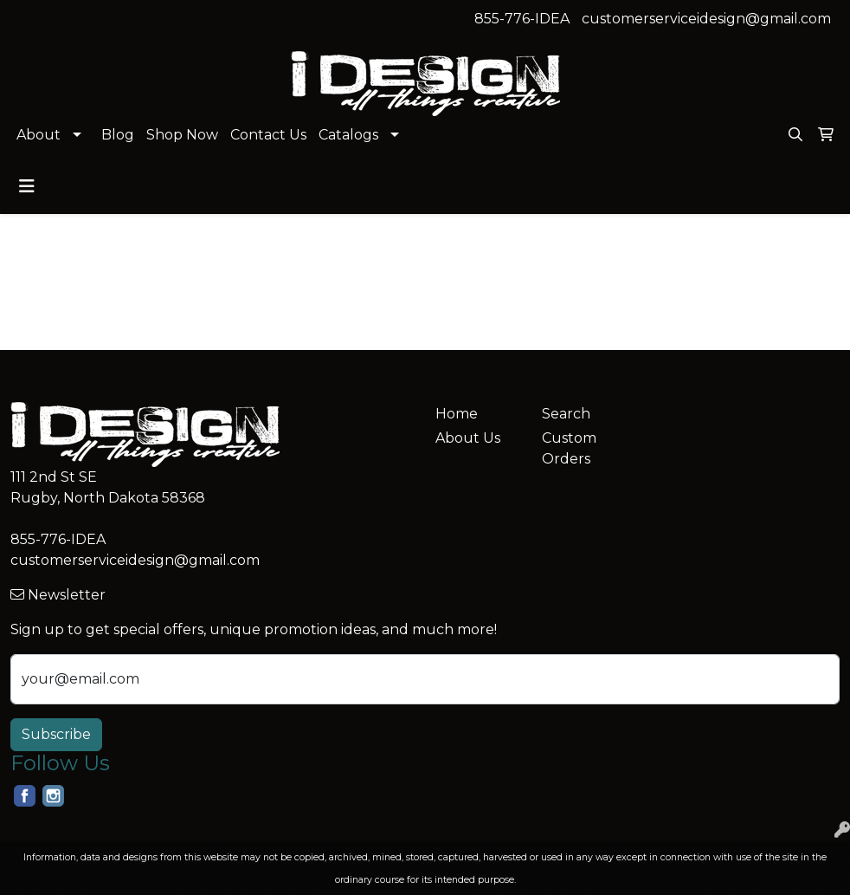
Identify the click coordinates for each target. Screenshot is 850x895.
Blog (117, 134)
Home (456, 413)
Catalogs (348, 134)
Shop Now (182, 134)
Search (566, 413)
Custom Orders (569, 448)
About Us (467, 438)
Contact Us (268, 134)
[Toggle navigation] (27, 186)
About (38, 134)
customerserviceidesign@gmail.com (706, 18)
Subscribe (56, 734)
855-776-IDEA (522, 18)
